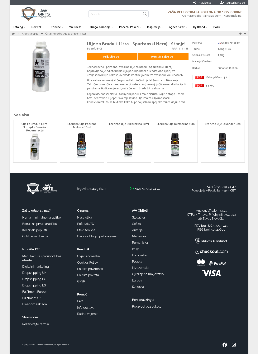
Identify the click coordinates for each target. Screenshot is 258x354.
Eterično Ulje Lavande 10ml (223, 123)
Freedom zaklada (34, 304)
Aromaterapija (30, 33)
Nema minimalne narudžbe (41, 217)
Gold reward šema (35, 236)
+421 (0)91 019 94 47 (221, 187)
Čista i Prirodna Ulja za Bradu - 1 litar (65, 33)
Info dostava (85, 307)
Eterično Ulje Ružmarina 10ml (175, 123)
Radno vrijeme (87, 314)
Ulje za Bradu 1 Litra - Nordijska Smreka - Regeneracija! (35, 127)
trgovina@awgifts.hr (92, 189)
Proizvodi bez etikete (146, 306)
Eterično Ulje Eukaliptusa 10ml (129, 123)
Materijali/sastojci (217, 61)
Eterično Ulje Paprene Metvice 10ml (82, 125)
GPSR (81, 281)
